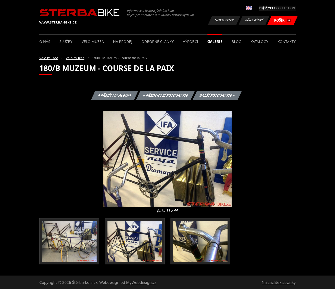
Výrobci (190, 41)
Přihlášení (254, 20)
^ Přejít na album (114, 95)
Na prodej (122, 41)
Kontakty (287, 41)
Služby (65, 41)
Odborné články (157, 41)
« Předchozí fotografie (165, 95)
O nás (44, 41)
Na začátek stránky (279, 282)
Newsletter (224, 20)
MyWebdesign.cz (141, 282)
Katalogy (259, 41)
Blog (236, 41)
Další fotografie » (217, 95)
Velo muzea (93, 41)
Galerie (214, 41)
